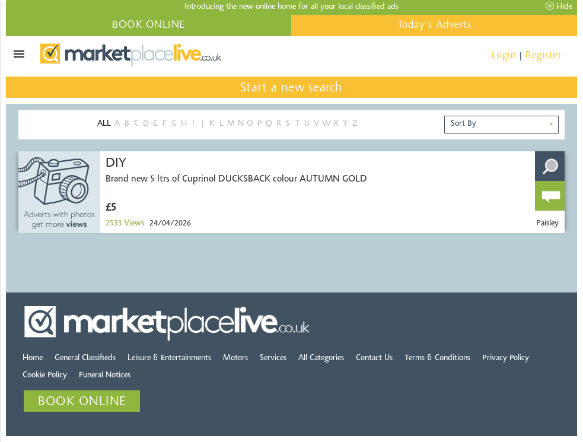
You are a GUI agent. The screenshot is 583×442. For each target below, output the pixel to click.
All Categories (321, 358)
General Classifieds (85, 358)
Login (504, 55)
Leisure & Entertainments (169, 358)
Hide (559, 6)
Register (543, 55)
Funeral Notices (104, 375)
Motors (235, 358)
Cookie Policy (45, 375)
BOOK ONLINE (148, 25)
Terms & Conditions (437, 358)
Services (273, 358)
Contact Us (374, 358)
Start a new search (291, 88)
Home (33, 358)
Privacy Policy (505, 358)
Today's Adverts (434, 25)
